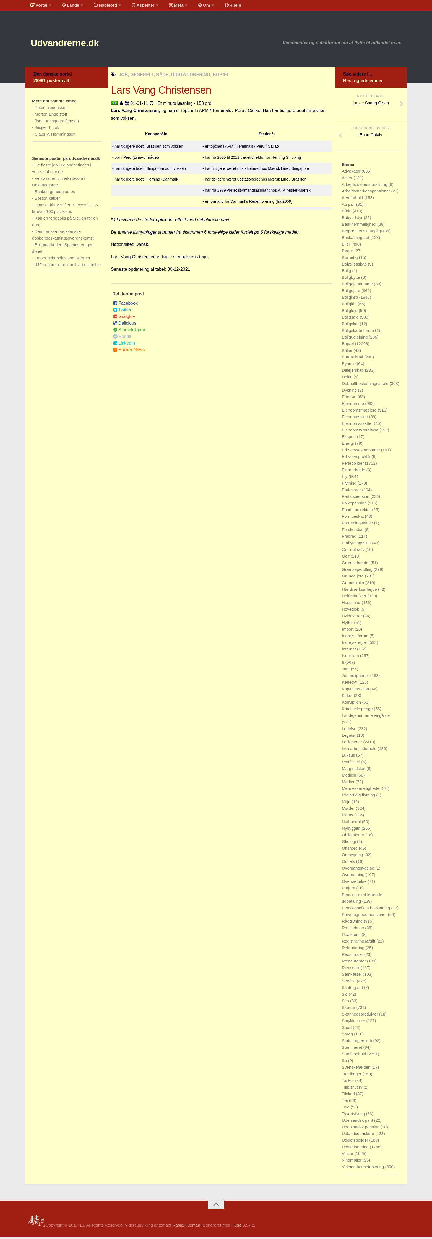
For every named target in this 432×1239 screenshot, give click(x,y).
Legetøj (349, 737)
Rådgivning (353, 923)
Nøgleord (100, 6)
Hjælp (220, 6)
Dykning (350, 392)
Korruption (352, 704)
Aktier (348, 180)
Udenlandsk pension (361, 1129)
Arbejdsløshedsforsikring (365, 186)
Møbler (349, 810)
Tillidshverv (353, 1089)
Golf (346, 558)
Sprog (348, 1036)
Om (194, 6)
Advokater (352, 173)
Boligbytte (351, 279)
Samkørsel (352, 976)
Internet (349, 651)
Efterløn (350, 399)
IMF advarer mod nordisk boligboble (68, 267)
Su (345, 1063)
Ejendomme (353, 406)
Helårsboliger (355, 598)
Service (349, 983)
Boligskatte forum (358, 332)
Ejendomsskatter (358, 425)
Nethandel (352, 824)
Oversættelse (355, 883)
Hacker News (129, 352)
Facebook (125, 305)
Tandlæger (352, 1076)
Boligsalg (351, 319)
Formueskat (353, 518)
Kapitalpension (356, 691)
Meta (168, 6)
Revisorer (351, 970)
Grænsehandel (356, 565)
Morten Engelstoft (51, 116)
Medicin (349, 777)
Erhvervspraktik (357, 459)
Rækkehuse (353, 930)
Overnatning (354, 877)
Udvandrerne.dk (74, 44)
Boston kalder (47, 200)
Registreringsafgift (359, 943)
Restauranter (354, 963)
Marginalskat (354, 771)
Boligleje (350, 313)
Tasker (348, 1083)
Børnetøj (350, 259)
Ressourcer (353, 956)
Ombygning (353, 857)
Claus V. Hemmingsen (55, 136)
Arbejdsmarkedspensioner (366, 193)
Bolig (347, 273)
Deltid (348, 379)
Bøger (348, 253)
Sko (346, 1003)
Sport (347, 1029)
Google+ (124, 319)
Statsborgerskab (357, 1043)
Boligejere (351, 293)
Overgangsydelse (358, 870)
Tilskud (349, 1096)
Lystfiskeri (351, 764)
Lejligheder (352, 744)
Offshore (350, 850)
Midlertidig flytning (359, 797)
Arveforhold (353, 200)
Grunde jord (353, 578)
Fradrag (350, 538)
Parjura (349, 890)
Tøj (345, 1102)
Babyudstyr (353, 220)
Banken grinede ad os (55, 194)
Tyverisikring (354, 1116)
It (343, 664)
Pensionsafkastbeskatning (366, 910)
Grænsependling (358, 571)
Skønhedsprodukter (360, 1016)
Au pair (349, 206)
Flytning (350, 485)
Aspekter (137, 6)
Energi (348, 445)
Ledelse (350, 731)
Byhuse (349, 366)
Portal (38, 6)
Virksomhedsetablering (363, 1169)
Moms (348, 817)
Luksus (349, 757)
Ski (345, 996)
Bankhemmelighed (359, 226)
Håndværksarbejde (360, 591)
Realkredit (352, 937)
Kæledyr (350, 684)
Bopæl (348, 346)
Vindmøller (352, 1162)
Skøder (349, 1010)
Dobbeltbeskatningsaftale (366, 386)
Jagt (346, 671)
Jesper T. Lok (47, 129)
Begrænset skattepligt (362, 233)
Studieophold (354, 1056)
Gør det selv (354, 552)
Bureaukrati (353, 359)
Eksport (349, 439)
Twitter (122, 312)
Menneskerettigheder (362, 790)
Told (346, 1109)
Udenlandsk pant (358, 1122)
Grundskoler (354, 585)
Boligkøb (350, 299)
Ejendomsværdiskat (360, 432)
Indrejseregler (355, 644)
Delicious (124, 325)
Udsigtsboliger (355, 1142)
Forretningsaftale (358, 525)
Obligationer (353, 837)
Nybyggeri (352, 830)
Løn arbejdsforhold (360, 751)
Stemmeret (352, 1049)
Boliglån (350, 306)
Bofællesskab (355, 266)
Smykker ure (354, 1023)
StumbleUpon (129, 332)
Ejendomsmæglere (360, 412)
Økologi (349, 844)
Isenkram (351, 658)
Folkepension (355, 505)
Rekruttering (354, 950)
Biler (346, 246)
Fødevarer (352, 492)
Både (347, 213)
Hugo (236, 1227)
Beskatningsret (356, 240)
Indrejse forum (355, 638)
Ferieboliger (353, 465)
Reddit (122, 339)
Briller (348, 352)
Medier (349, 784)
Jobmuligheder (356, 678)
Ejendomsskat (355, 419)
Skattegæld (353, 990)
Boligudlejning (355, 339)
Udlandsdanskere (358, 1136)
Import (348, 631)
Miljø (347, 804)
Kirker (348, 698)
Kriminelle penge (358, 711)
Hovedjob (351, 611)
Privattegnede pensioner (365, 917)
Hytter (348, 625)
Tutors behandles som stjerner (62, 260)
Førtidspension (356, 498)
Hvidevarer (352, 618)
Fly (345, 479)
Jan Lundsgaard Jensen (57, 123)
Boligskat (351, 326)
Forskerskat (353, 532)
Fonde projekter (357, 512)
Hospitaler (352, 605)
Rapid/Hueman (186, 1227)
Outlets (349, 863)
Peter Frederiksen (51, 110)
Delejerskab (353, 372)
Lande (67, 6)
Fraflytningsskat (357, 545)
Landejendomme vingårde (366, 717)
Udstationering (356, 1149)
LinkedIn (124, 345)
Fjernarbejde (354, 472)
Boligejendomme (358, 286)
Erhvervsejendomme (361, 452)
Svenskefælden (357, 1069)
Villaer (348, 1156)
